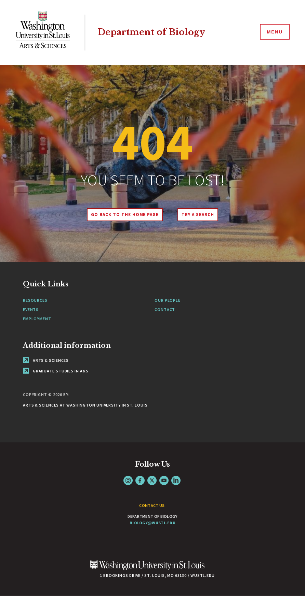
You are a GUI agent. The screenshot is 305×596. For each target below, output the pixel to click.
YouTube (164, 480)
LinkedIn (175, 480)
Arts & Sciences (46, 360)
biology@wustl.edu (152, 522)
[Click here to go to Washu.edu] (147, 568)
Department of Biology (151, 32)
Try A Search (198, 214)
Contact (165, 309)
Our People (168, 300)
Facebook (140, 480)
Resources (35, 300)
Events (31, 309)
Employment (37, 318)
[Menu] (274, 32)
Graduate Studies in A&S (56, 370)
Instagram (128, 480)
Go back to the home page (125, 214)
